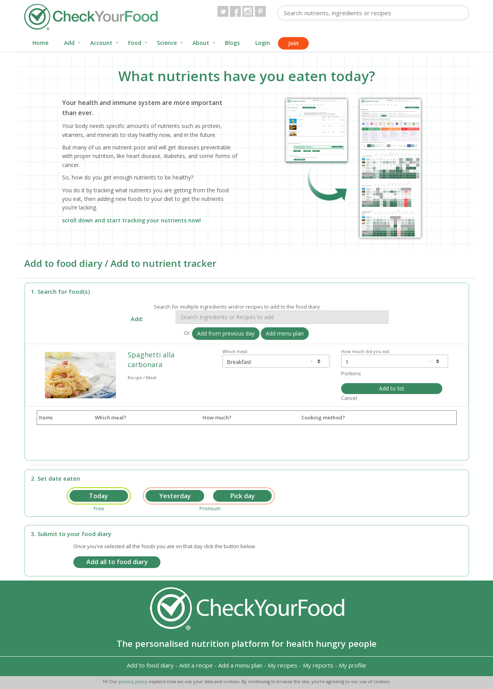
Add (69, 42)
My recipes (282, 665)
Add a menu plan (240, 665)
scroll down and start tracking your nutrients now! (131, 220)
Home (40, 42)
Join (293, 43)
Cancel (349, 397)
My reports (318, 665)
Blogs (232, 42)
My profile (352, 665)
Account (101, 42)
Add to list (391, 388)
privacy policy (134, 681)
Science (167, 42)
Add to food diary (150, 665)
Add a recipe (196, 665)
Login (262, 42)
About (200, 42)
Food (134, 42)
